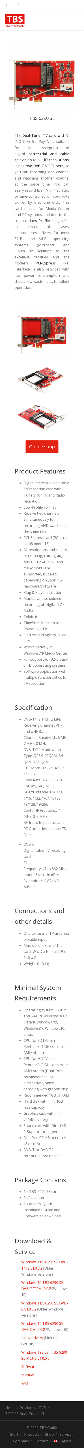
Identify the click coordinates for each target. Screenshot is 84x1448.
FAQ (24, 1383)
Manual (28, 1374)
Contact (41, 1441)
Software (29, 1366)
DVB (42, 1407)
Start (14, 1434)
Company (21, 1441)
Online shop (43, 446)
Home (10, 1407)
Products (27, 1407)
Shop (49, 1434)
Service (65, 1434)
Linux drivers (32, 1337)
